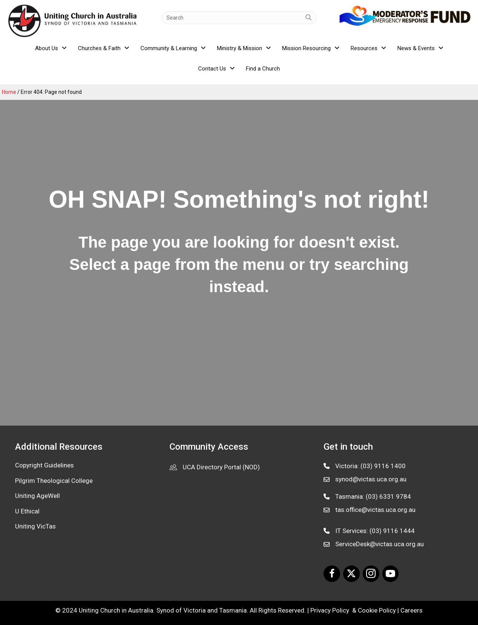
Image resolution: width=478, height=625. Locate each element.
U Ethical (27, 511)
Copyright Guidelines (44, 465)
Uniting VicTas (35, 526)
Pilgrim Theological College (54, 480)
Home (9, 92)
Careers (411, 610)
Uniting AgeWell (37, 495)
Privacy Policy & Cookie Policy (353, 610)
